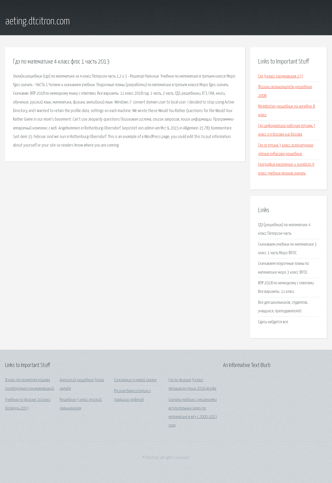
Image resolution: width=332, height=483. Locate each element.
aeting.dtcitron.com (37, 21)
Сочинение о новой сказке (135, 380)
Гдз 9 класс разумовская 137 (280, 76)
